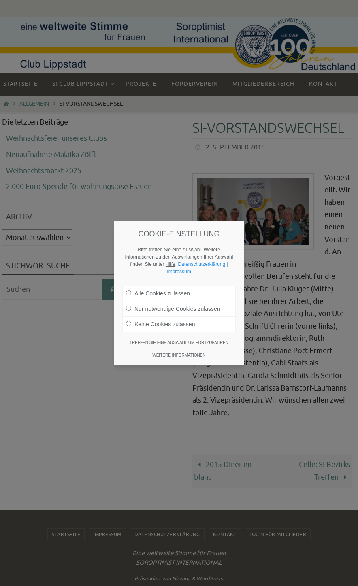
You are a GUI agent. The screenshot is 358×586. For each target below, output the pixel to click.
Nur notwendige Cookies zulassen (173, 309)
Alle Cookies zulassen (158, 293)
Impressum (179, 271)
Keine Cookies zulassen (160, 324)
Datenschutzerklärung (201, 264)
